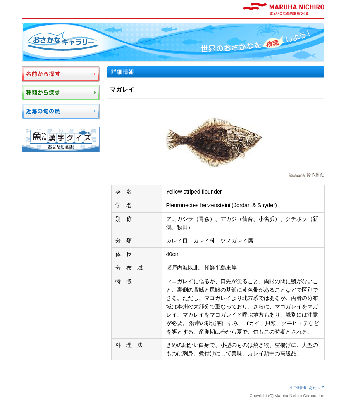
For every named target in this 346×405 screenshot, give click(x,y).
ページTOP (309, 374)
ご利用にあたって (308, 388)
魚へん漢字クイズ (61, 139)
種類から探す (61, 92)
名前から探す (61, 74)
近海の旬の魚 (61, 111)
